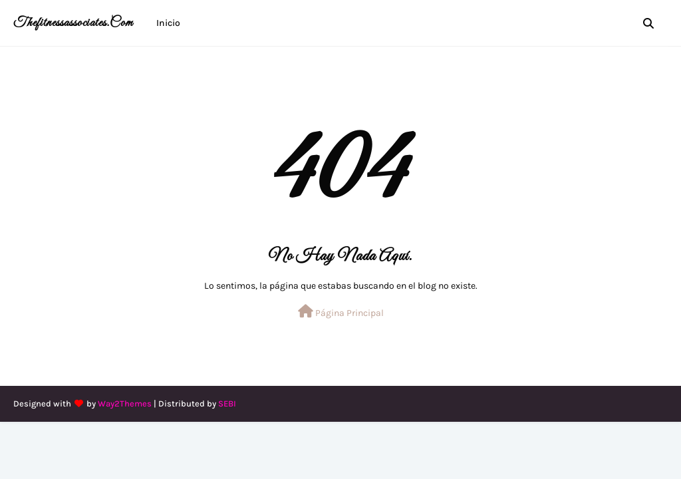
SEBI (227, 403)
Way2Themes (125, 403)
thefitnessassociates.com (73, 23)
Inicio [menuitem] (168, 23)
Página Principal (341, 312)
